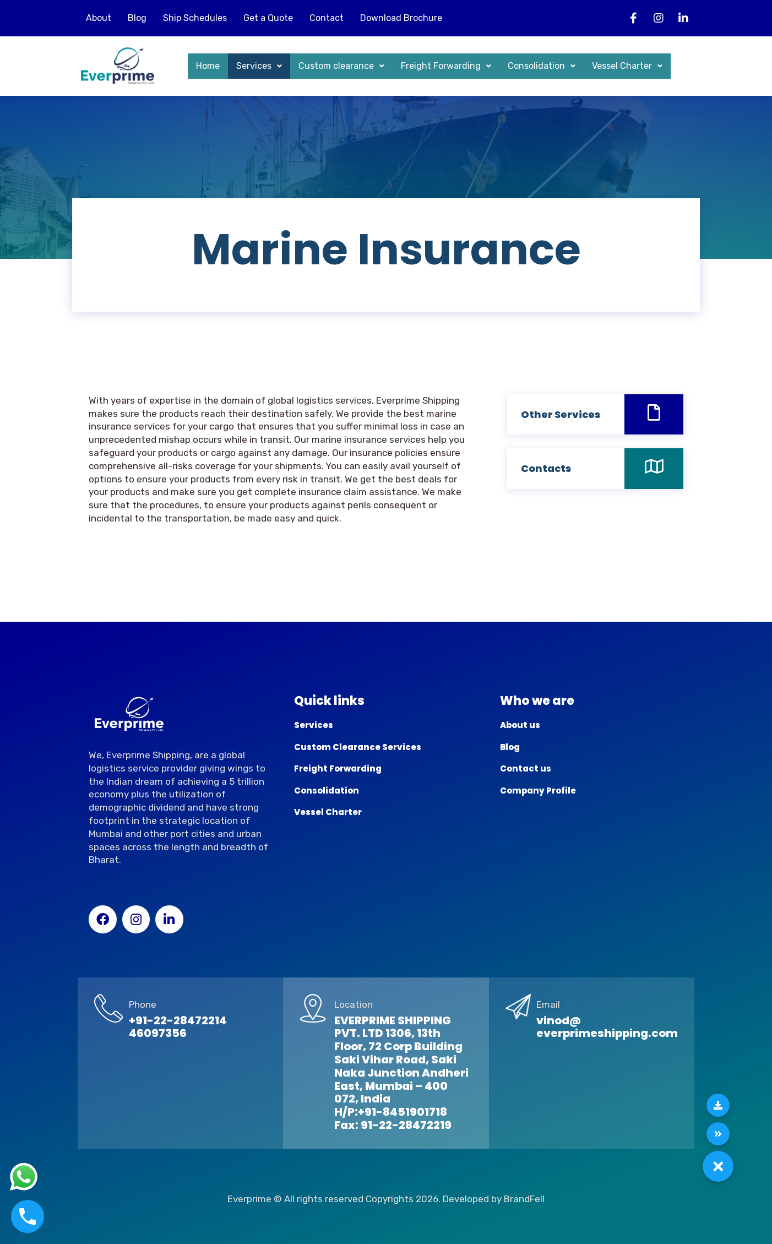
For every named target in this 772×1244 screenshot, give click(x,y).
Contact (326, 18)
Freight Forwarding (446, 66)
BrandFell (524, 1198)
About (98, 18)
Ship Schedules (195, 18)
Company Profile (538, 790)
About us (520, 725)
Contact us (525, 768)
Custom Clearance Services (357, 747)
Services (259, 66)
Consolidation (541, 66)
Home (208, 66)
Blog (137, 18)
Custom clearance (341, 66)
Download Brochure (401, 18)
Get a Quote (268, 18)
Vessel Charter (627, 66)
